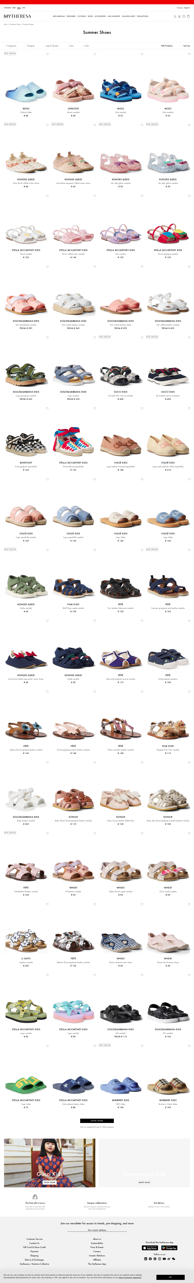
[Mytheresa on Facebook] (150, 1258)
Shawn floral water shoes (168, 962)
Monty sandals (73, 112)
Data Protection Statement (130, 1278)
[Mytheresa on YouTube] (164, 1258)
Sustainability (97, 1243)
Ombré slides (26, 112)
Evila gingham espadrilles (26, 467)
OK (170, 1277)
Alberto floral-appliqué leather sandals (73, 962)
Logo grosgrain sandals (26, 396)
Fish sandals (121, 254)
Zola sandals (120, 112)
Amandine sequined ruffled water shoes (73, 183)
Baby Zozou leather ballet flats (120, 821)
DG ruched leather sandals (73, 325)
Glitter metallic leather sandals (121, 750)
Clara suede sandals (168, 892)
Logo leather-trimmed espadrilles (121, 467)
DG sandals (121, 1033)
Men (14, 8)
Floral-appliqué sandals (168, 254)
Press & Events (97, 1247)
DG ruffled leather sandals (168, 325)
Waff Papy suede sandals (73, 608)
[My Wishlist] (183, 16)
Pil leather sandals (73, 892)
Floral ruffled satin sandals (73, 254)
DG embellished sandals (26, 325)
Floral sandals (26, 254)
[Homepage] (17, 16)
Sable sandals (26, 608)
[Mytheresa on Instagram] (159, 1258)
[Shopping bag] (188, 16)
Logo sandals (73, 396)
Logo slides (120, 537)
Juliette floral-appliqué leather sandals (26, 750)
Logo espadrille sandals (26, 537)
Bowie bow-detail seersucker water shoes (26, 679)
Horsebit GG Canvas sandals (120, 396)
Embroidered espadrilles (73, 467)
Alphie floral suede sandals (120, 892)
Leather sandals (26, 962)
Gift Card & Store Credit (34, 1247)
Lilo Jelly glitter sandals (121, 183)
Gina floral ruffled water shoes (26, 183)
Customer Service (34, 1238)
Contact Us (34, 1243)
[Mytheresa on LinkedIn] (145, 1258)
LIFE (23, 8)
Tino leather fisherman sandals (121, 608)
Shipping (34, 1255)
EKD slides (120, 1104)
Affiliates (97, 1259)
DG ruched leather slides (120, 325)
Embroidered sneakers (168, 679)
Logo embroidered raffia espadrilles (168, 467)
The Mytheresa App (97, 1263)
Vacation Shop (15, 24)
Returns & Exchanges (34, 1259)
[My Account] (179, 16)
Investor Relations (97, 1255)
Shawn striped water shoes (120, 962)
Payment (34, 1251)
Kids (19, 8)
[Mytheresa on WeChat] (173, 1258)
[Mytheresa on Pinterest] (155, 1258)
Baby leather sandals (26, 821)
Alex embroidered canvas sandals (120, 679)
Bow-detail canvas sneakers (168, 396)
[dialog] (97, 1276)
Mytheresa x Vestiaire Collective (34, 1263)
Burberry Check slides (168, 1104)
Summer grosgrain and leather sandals (168, 608)
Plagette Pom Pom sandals (168, 750)
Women (7, 8)
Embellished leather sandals (26, 892)
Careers (97, 1251)
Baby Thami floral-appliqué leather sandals (73, 821)
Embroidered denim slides (73, 1104)
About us (97, 1238)
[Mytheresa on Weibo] (168, 1258)
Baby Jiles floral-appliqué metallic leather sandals (168, 821)
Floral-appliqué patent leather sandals (73, 750)
